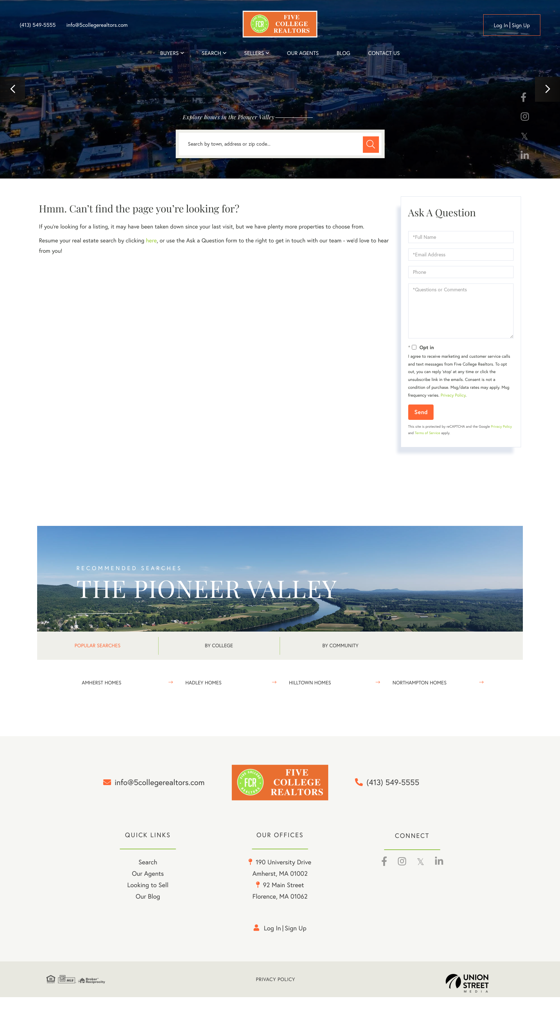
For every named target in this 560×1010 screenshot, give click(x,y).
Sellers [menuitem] (254, 53)
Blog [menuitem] (343, 53)
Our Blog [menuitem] (148, 909)
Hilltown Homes (310, 682)
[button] (12, 89)
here (151, 240)
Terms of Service (427, 433)
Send (421, 412)
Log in (501, 25)
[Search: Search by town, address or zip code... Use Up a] (280, 144)
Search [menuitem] (211, 53)
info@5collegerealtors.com (97, 25)
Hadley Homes (203, 682)
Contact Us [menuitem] (384, 53)
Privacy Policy (453, 395)
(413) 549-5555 (38, 25)
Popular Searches (97, 645)
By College (219, 645)
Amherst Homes (101, 682)
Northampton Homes (419, 682)
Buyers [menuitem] (169, 53)
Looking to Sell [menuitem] (147, 898)
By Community (340, 645)
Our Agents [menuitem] (303, 53)
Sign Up (521, 25)
